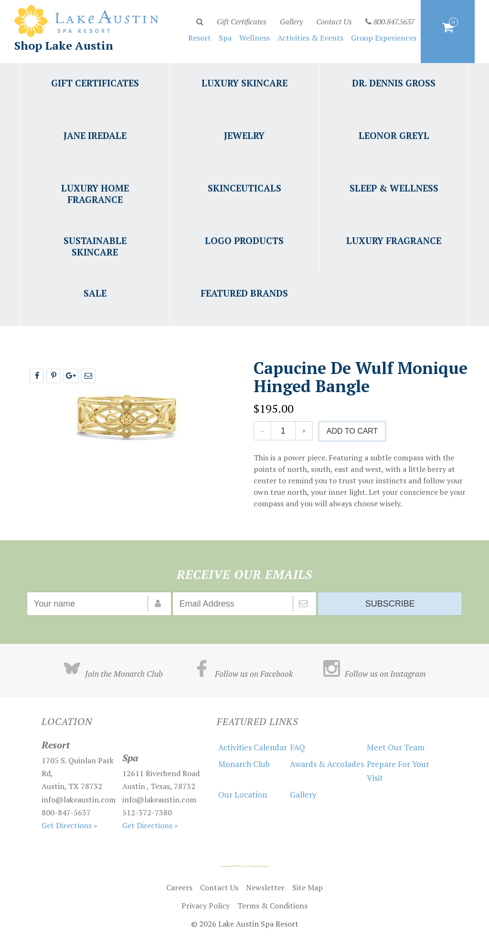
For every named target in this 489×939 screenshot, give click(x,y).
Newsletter (265, 887)
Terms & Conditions (272, 905)
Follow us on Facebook (243, 673)
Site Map (307, 887)
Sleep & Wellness (394, 188)
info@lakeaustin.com (79, 799)
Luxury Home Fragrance (95, 193)
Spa (225, 37)
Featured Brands (244, 293)
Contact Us (334, 21)
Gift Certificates (241, 21)
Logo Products (244, 240)
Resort (199, 37)
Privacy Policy (205, 905)
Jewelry (244, 135)
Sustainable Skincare (95, 246)
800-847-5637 (66, 812)
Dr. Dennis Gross (394, 83)
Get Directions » (69, 825)
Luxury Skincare (244, 83)
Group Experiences (383, 37)
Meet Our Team (396, 747)
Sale (95, 293)
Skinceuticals (244, 188)
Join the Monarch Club (113, 673)
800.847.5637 (390, 21)
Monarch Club (244, 763)
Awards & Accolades (327, 763)
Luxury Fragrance (393, 240)
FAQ (297, 747)
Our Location (242, 794)
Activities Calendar (252, 747)
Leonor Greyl (394, 135)
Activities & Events (310, 37)
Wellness (254, 37)
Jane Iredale (95, 135)
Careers (179, 887)
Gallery (291, 21)
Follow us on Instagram (374, 673)
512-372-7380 (147, 812)
